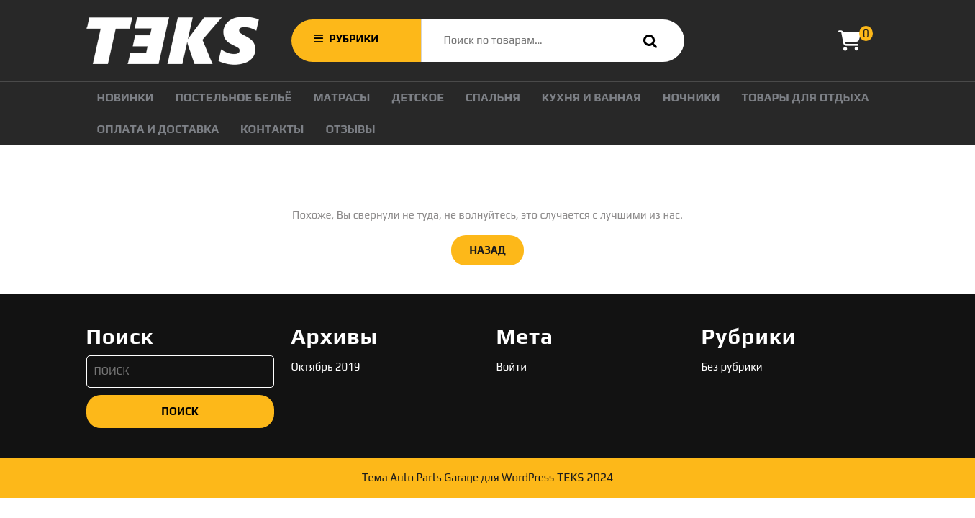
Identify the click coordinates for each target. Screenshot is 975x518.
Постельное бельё (234, 97)
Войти (511, 366)
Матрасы (341, 97)
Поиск (647, 41)
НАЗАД (496, 249)
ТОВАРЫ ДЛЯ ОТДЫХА (805, 97)
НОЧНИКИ (691, 97)
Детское (417, 97)
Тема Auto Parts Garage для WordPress (458, 477)
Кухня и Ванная (591, 97)
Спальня (493, 97)
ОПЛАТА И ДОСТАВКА (158, 129)
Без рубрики (732, 366)
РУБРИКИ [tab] (346, 38)
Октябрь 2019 (325, 366)
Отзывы (350, 129)
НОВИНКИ (125, 97)
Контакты (272, 129)
